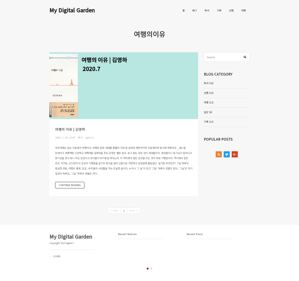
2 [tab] (151, 269)
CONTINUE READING (70, 185)
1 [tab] (148, 269)
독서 (207, 10)
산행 (231, 10)
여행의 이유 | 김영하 (70, 129)
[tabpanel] (81, 245)
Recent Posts (195, 234)
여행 (243, 10)
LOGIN (56, 256)
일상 (208, 112)
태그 (194, 10)
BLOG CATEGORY (218, 73)
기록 (219, 10)
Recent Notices (127, 234)
